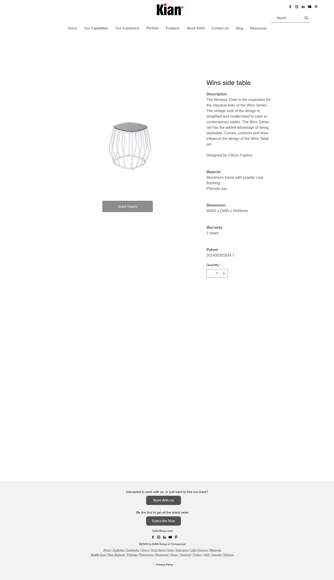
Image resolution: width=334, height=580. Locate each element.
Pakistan (132, 554)
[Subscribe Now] (163, 521)
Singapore (162, 554)
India (170, 550)
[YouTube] (310, 7)
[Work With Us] (163, 500)
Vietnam (228, 554)
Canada (216, 554)
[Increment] (224, 273)
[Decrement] (210, 273)
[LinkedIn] (303, 7)
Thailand (185, 554)
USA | (207, 554)
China (145, 550)
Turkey (197, 554)
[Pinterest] (316, 7)
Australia (118, 550)
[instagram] (297, 7)
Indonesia (182, 550)
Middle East (98, 554)
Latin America (199, 550)
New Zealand (116, 554)
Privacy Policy (164, 564)
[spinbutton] (217, 273)
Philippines (146, 554)
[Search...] (283, 17)
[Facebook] (290, 7)
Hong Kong (158, 550)
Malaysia (215, 550)
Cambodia (132, 550)
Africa (107, 550)
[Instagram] (159, 537)
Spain (174, 554)
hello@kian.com (162, 531)
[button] (307, 28)
